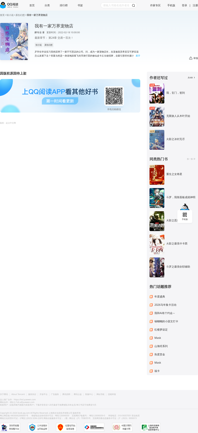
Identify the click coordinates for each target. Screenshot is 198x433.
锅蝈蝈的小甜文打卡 (166, 321)
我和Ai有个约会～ (164, 313)
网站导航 (100, 394)
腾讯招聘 (66, 394)
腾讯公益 (78, 394)
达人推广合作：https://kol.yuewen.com (18, 399)
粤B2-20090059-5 (97, 415)
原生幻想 (20, 15)
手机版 (171, 5)
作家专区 (155, 5)
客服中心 (89, 394)
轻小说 (10, 15)
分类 (47, 5)
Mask (157, 337)
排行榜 (64, 5)
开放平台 (44, 394)
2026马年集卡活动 (165, 304)
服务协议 (32, 394)
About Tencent (18, 394)
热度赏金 (159, 354)
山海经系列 (161, 346)
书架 (80, 5)
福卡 (157, 371)
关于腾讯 (4, 394)
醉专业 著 (40, 32)
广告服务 (55, 394)
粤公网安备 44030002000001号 (14, 415)
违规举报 (112, 394)
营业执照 (136, 415)
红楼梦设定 (161, 329)
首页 (32, 5)
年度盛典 (159, 296)
